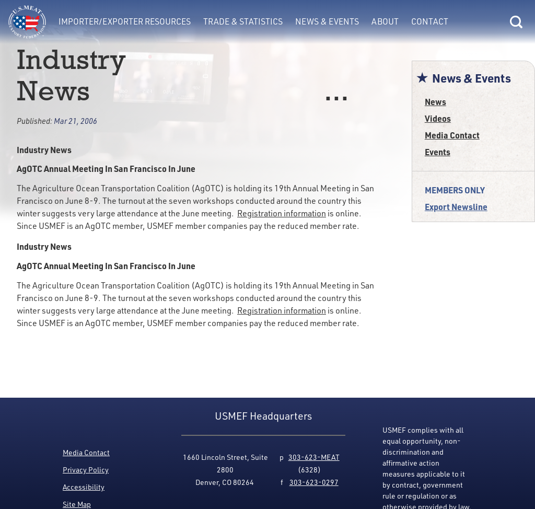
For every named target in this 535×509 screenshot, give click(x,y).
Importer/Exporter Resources (125, 21)
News (435, 101)
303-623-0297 (314, 482)
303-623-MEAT (314, 457)
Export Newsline (456, 206)
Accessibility (83, 487)
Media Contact (452, 135)
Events (437, 151)
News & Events (327, 21)
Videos (438, 118)
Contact (429, 21)
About (385, 21)
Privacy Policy (86, 470)
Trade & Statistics (243, 21)
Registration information (281, 212)
